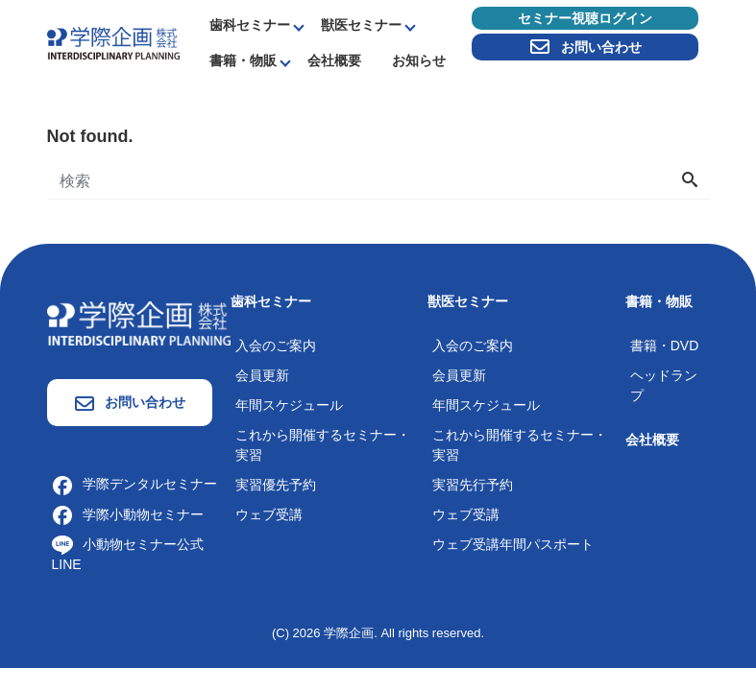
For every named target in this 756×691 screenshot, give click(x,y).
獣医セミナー (361, 25)
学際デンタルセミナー (134, 483)
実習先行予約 (472, 484)
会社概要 (334, 60)
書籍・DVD (664, 345)
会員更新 (262, 375)
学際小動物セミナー (128, 514)
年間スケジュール (289, 405)
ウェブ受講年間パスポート (513, 544)
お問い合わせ (585, 47)
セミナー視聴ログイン (585, 18)
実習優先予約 (275, 484)
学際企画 (349, 633)
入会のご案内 (275, 345)
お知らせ (419, 60)
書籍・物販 (243, 60)
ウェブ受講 (269, 514)
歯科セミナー (249, 25)
